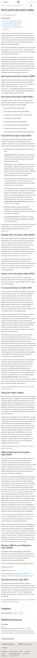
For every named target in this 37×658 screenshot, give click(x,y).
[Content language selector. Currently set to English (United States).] (8, 644)
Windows (9, 5)
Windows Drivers (18, 5)
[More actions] (34, 5)
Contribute (27, 651)
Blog (21, 651)
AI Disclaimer (4, 651)
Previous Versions (13, 651)
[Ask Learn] (31, 5)
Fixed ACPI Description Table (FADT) (11, 25)
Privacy (3, 653)
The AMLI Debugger (21, 541)
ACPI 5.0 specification (17, 49)
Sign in (34, 2)
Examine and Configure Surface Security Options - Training (15, 628)
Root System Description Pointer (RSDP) (12, 21)
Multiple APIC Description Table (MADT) (12, 27)
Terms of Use (26, 653)
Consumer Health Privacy (14, 653)
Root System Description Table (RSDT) (11, 23)
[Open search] (30, 2)
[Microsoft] (19, 2)
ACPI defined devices (10, 203)
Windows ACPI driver (12, 492)
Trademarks (4, 656)
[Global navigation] (1, 2)
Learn (3, 5)
